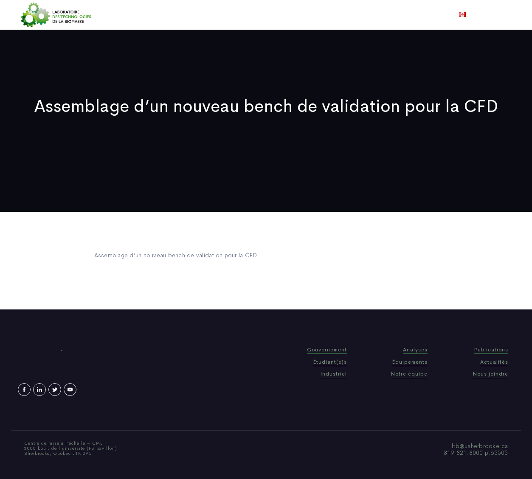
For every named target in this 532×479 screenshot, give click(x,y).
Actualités (297, 15)
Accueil (152, 15)
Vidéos (332, 15)
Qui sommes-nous (200, 15)
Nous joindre (371, 15)
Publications (254, 15)
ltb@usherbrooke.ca (480, 446)
